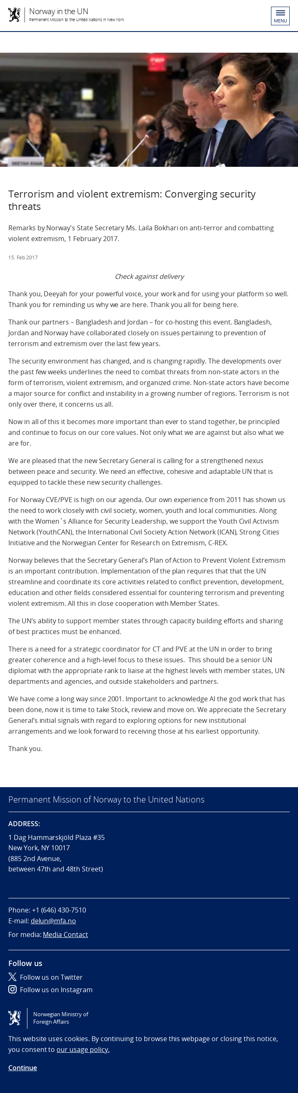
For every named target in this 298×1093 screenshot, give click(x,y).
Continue (22, 1067)
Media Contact (65, 934)
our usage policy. (83, 1049)
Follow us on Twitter (45, 977)
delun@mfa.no (53, 920)
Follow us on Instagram (50, 989)
